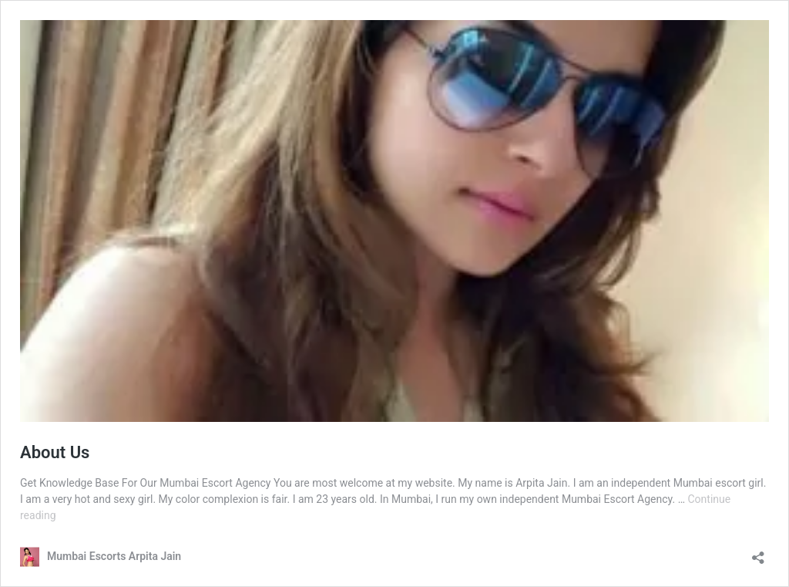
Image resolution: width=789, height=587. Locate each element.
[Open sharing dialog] (758, 553)
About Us (54, 452)
